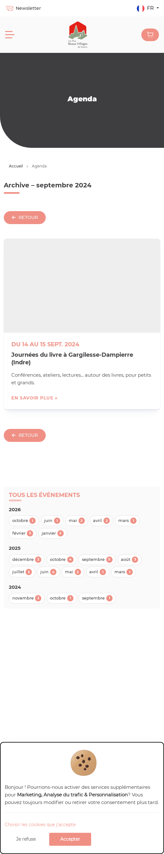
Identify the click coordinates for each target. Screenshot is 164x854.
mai (77, 521)
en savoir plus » (34, 397)
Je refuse (26, 839)
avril (101, 521)
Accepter (70, 839)
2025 (14, 548)
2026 (15, 509)
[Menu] (10, 35)
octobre (24, 521)
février (22, 533)
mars (127, 521)
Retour (25, 217)
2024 (15, 587)
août (129, 559)
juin (52, 521)
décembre (27, 559)
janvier (53, 533)
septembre (97, 559)
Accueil (16, 166)
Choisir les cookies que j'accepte (40, 824)
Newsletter (23, 8)
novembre (27, 598)
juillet (22, 572)
